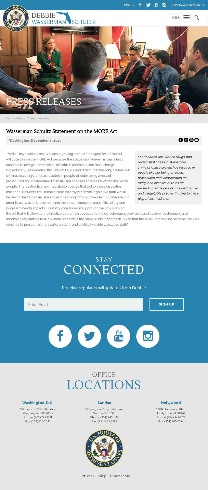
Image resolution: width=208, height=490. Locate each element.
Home (10, 118)
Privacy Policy (94, 476)
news (22, 118)
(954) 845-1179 (109, 417)
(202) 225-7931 (43, 417)
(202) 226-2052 (40, 421)
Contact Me (120, 476)
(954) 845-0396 (107, 421)
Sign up (166, 304)
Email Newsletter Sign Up (188, 5)
